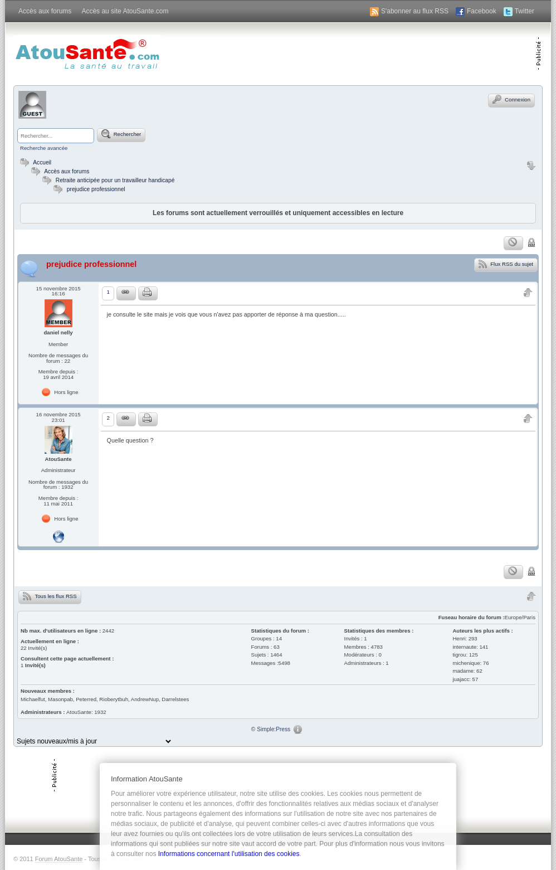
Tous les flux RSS (50, 595)
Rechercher (121, 133)
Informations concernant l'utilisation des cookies (229, 854)
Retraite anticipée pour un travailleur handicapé (115, 180)
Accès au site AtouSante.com (124, 11)
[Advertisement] (405, 53)
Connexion (511, 99)
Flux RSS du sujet (506, 263)
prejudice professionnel (96, 189)
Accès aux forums (44, 11)
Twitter (524, 11)
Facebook (481, 11)
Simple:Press (273, 729)
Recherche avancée (43, 148)
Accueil (34, 162)
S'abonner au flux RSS (414, 11)
